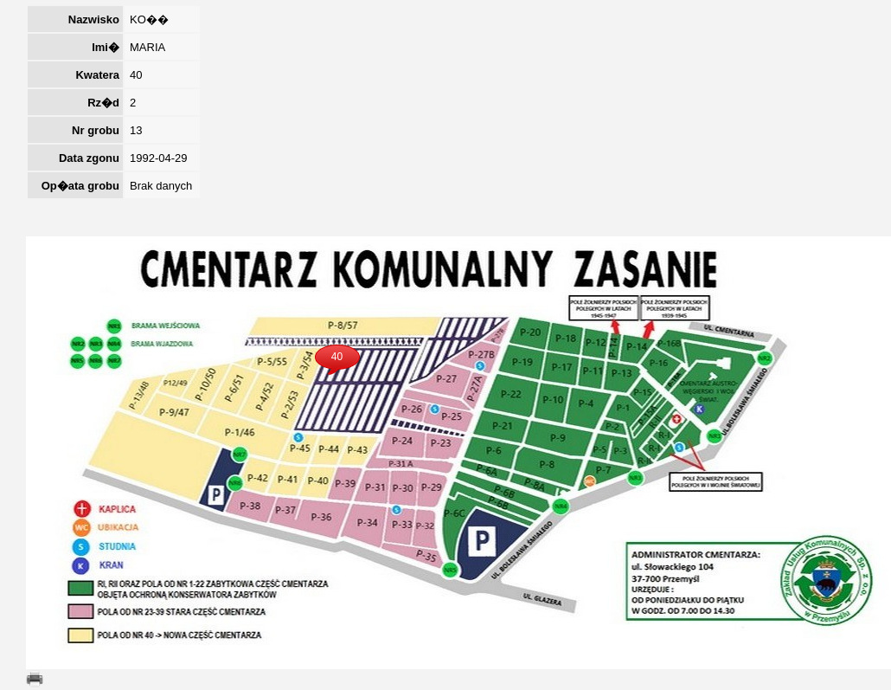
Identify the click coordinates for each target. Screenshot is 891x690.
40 (337, 357)
